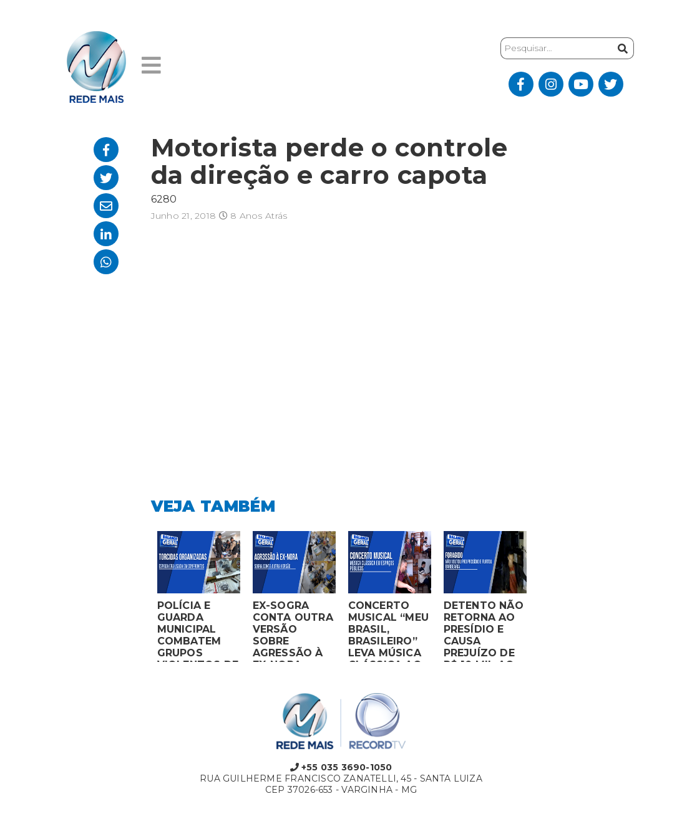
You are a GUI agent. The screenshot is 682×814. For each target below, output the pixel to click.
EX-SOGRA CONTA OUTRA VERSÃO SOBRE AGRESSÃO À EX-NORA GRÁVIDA (293, 631)
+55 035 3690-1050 (341, 767)
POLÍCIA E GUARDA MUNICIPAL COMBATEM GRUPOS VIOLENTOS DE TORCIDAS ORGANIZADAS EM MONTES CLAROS (198, 631)
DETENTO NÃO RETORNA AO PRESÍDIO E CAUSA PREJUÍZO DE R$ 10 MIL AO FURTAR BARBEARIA (484, 631)
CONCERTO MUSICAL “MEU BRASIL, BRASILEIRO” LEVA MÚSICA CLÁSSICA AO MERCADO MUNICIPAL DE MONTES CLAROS (388, 631)
